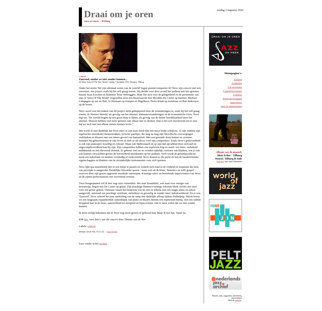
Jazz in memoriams (231, 106)
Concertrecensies (232, 91)
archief (103, 243)
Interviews (236, 102)
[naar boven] (112, 232)
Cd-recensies (235, 87)
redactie (238, 300)
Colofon (237, 94)
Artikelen (237, 83)
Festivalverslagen (232, 98)
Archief (237, 79)
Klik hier (220, 161)
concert (92, 226)
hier (86, 219)
